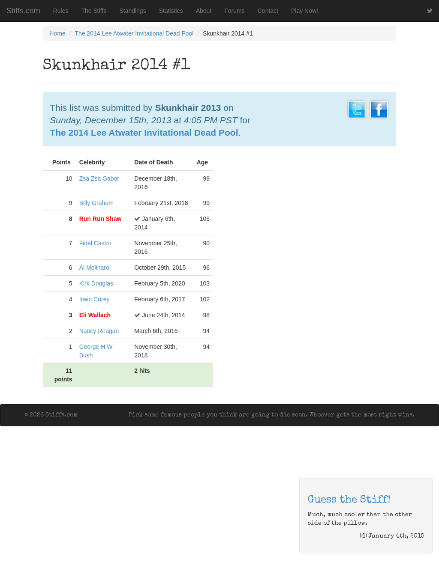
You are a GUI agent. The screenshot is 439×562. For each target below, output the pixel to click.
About (204, 10)
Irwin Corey (94, 299)
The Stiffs (94, 10)
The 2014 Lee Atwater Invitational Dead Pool (134, 33)
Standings (132, 10)
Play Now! (304, 10)
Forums (234, 10)
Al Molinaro (94, 267)
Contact (268, 10)
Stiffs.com (23, 10)
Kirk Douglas (96, 283)
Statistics (171, 10)
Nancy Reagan (99, 330)
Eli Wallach (95, 315)
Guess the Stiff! (349, 500)
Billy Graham (96, 202)
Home (57, 33)
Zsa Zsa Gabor (99, 178)
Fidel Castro (95, 243)
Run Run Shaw (100, 218)
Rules (61, 10)
